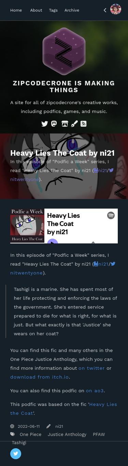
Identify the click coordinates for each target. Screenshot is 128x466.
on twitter (92, 368)
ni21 (100, 170)
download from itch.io (39, 377)
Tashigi (18, 442)
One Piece (29, 434)
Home (16, 10)
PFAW (98, 434)
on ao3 (95, 390)
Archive (72, 10)
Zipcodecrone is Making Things (64, 86)
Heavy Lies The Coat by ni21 (62, 153)
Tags (53, 10)
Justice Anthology (66, 434)
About (36, 10)
